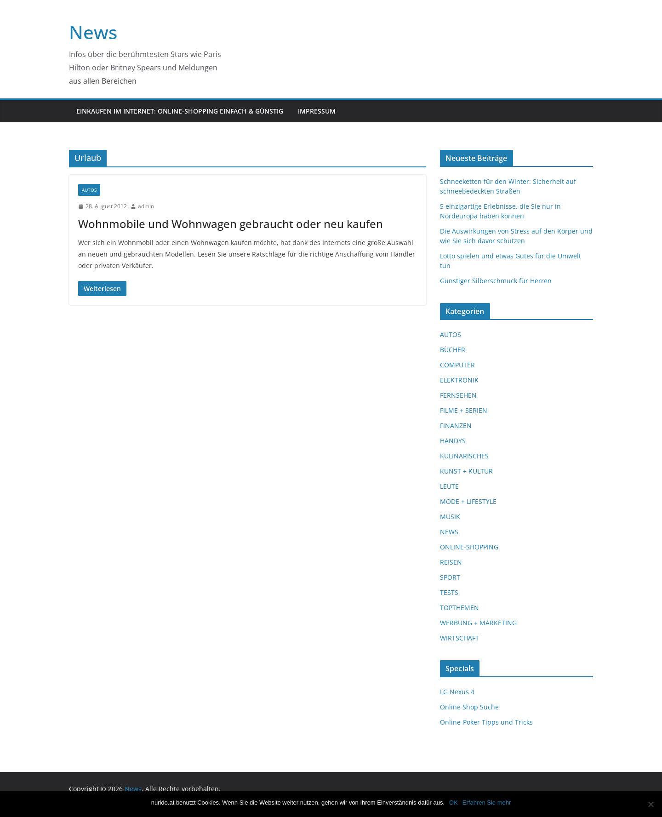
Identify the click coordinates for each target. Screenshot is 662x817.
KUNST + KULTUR (466, 471)
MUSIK (450, 516)
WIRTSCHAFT (459, 638)
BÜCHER (452, 349)
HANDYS (453, 440)
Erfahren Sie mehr (486, 802)
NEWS (449, 531)
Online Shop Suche (469, 707)
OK (453, 802)
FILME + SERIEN (463, 410)
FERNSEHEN (458, 395)
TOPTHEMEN (459, 607)
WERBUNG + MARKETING (478, 622)
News (93, 32)
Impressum (317, 111)
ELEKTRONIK (459, 380)
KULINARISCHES (464, 455)
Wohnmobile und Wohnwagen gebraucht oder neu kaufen (230, 223)
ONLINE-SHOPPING (469, 547)
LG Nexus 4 (457, 691)
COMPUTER (457, 364)
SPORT (450, 577)
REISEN (451, 562)
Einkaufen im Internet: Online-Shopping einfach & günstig (179, 111)
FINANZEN (456, 425)
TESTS (449, 592)
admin (146, 206)
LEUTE (449, 486)
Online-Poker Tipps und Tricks (486, 722)
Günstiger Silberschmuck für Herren (496, 280)
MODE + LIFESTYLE (468, 501)
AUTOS (89, 190)
